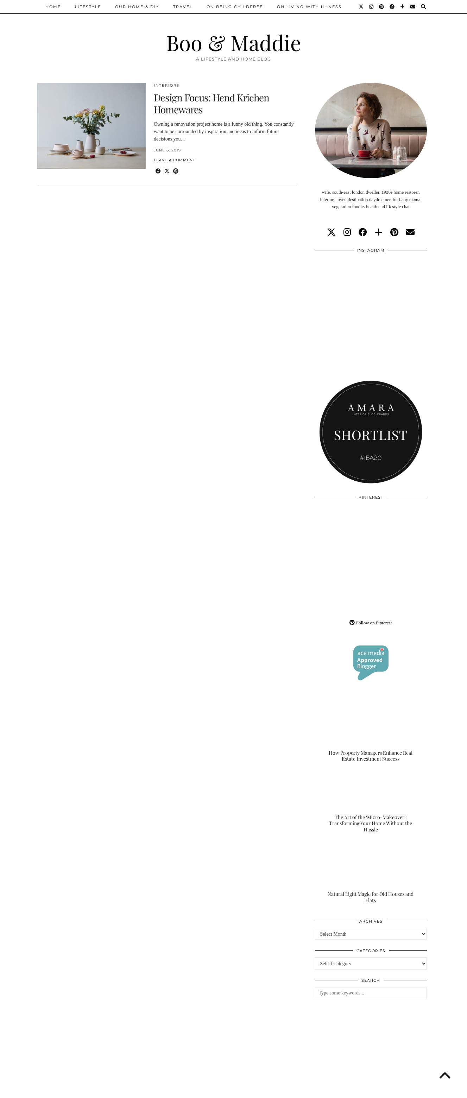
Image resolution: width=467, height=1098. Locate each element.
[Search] (424, 6)
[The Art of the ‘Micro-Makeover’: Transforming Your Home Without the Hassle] (371, 802)
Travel (183, 6)
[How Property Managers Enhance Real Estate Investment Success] (371, 731)
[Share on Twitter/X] (167, 171)
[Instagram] (371, 6)
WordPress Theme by (394, 1090)
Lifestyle (88, 6)
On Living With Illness (309, 6)
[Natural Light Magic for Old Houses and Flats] (371, 872)
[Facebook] (392, 6)
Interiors (166, 85)
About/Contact (121, 1090)
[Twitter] (361, 6)
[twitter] (331, 232)
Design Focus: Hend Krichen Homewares (211, 103)
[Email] (413, 6)
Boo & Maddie (233, 42)
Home (53, 6)
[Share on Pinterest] (175, 171)
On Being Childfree (235, 6)
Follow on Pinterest (370, 622)
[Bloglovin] (402, 6)
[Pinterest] (382, 6)
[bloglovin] (379, 232)
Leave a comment (174, 160)
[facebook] (363, 232)
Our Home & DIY (137, 6)
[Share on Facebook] (158, 171)
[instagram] (347, 232)
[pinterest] (394, 232)
